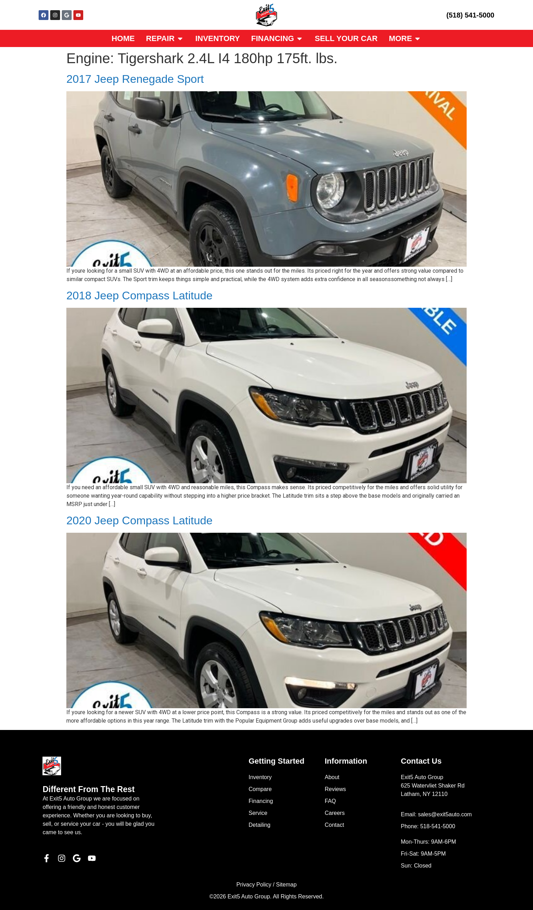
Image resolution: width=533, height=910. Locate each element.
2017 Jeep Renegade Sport (135, 79)
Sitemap (286, 885)
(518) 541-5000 (470, 15)
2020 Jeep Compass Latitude (139, 520)
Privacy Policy (253, 885)
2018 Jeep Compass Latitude (139, 295)
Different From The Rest (88, 789)
